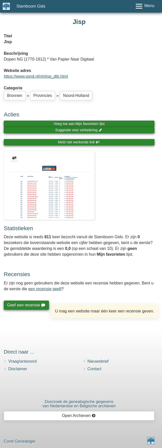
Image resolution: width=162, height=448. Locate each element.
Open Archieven (78, 415)
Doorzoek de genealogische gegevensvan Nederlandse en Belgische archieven (79, 404)
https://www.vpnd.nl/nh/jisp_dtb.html (36, 76)
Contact (94, 369)
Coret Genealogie (19, 441)
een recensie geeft (45, 289)
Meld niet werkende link (78, 142)
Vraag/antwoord (22, 361)
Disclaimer (17, 369)
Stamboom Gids (30, 6)
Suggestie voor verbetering (78, 130)
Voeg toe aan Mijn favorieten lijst (79, 124)
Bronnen (14, 95)
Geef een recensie (26, 305)
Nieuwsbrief (98, 361)
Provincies (42, 95)
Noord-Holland (76, 95)
